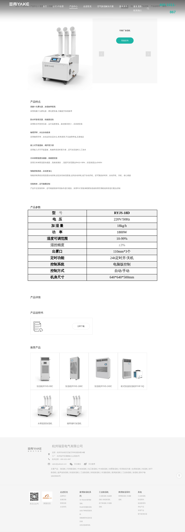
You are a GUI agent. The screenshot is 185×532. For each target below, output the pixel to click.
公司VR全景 (58, 6)
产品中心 (73, 6)
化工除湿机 (92, 469)
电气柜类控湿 (142, 514)
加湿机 (135, 472)
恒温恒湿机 (74, 472)
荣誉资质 (63, 503)
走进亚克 (87, 6)
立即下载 (81, 326)
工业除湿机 (84, 472)
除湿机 (63, 469)
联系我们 (137, 10)
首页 (45, 6)
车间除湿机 (71, 469)
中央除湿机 (103, 469)
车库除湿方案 (124, 469)
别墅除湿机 (113, 469)
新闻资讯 (123, 6)
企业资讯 (63, 507)
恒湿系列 (141, 499)
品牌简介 (63, 496)
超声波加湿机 (63, 472)
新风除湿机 (116, 472)
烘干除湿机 (103, 503)
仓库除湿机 (136, 469)
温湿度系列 (142, 503)
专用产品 (141, 510)
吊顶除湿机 (105, 472)
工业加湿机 (126, 472)
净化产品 (141, 507)
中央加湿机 (82, 469)
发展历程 (63, 499)
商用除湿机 (122, 496)
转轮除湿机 (95, 472)
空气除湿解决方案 (105, 6)
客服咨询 (124, 41)
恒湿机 (145, 469)
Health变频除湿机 (86, 507)
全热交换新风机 (85, 525)
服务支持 (137, 6)
